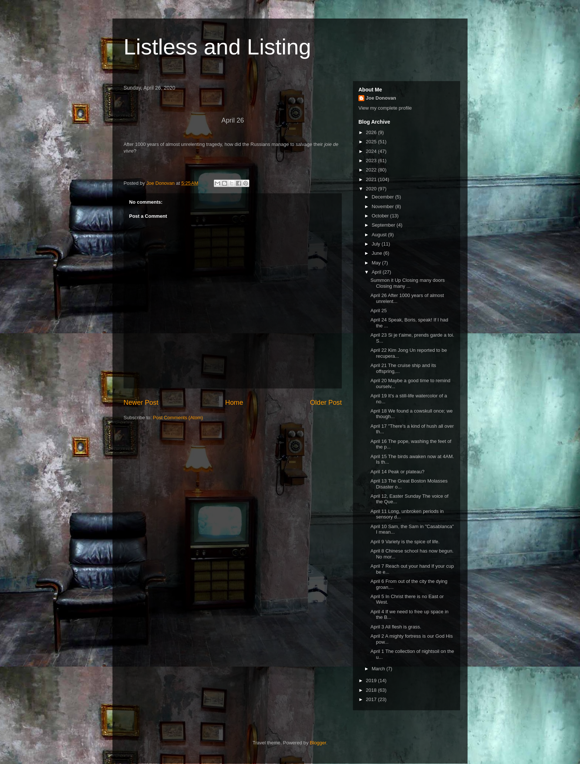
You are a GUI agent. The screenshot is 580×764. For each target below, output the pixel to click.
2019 (372, 680)
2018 (372, 690)
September (384, 225)
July (377, 244)
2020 (372, 188)
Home (234, 402)
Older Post (326, 402)
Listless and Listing (217, 46)
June (378, 253)
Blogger (318, 742)
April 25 (378, 310)
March (379, 668)
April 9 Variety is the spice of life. (404, 541)
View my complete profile (385, 108)
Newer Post (141, 402)
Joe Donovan (381, 98)
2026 (372, 132)
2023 (372, 160)
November (383, 206)
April (377, 272)
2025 (372, 141)
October (381, 215)
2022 (372, 170)
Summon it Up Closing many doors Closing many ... (407, 283)
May (377, 263)
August (380, 234)
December (383, 197)
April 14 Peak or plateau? (397, 471)
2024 (372, 151)
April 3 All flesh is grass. (395, 627)
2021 (372, 179)
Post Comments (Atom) (178, 417)
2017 (372, 699)
